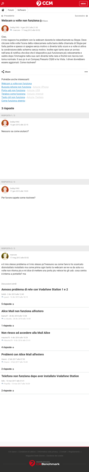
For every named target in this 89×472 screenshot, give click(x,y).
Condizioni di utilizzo (27, 452)
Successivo (80, 16)
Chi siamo (12, 452)
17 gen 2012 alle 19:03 (19, 191)
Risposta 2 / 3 (8, 182)
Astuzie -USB (33, 90)
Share (7, 72)
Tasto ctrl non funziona (13, 97)
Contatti (63, 452)
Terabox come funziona (13, 94)
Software (22, 10)
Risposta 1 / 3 (8, 115)
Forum (11, 10)
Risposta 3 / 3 (8, 248)
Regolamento (74, 452)
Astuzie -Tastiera (35, 97)
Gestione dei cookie (55, 456)
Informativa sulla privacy (48, 452)
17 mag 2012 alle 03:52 (30, 30)
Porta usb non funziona (13, 90)
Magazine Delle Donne (35, 456)
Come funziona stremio (13, 100)
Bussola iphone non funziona (16, 87)
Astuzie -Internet (35, 94)
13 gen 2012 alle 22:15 (19, 125)
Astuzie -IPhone (41, 87)
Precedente (9, 16)
